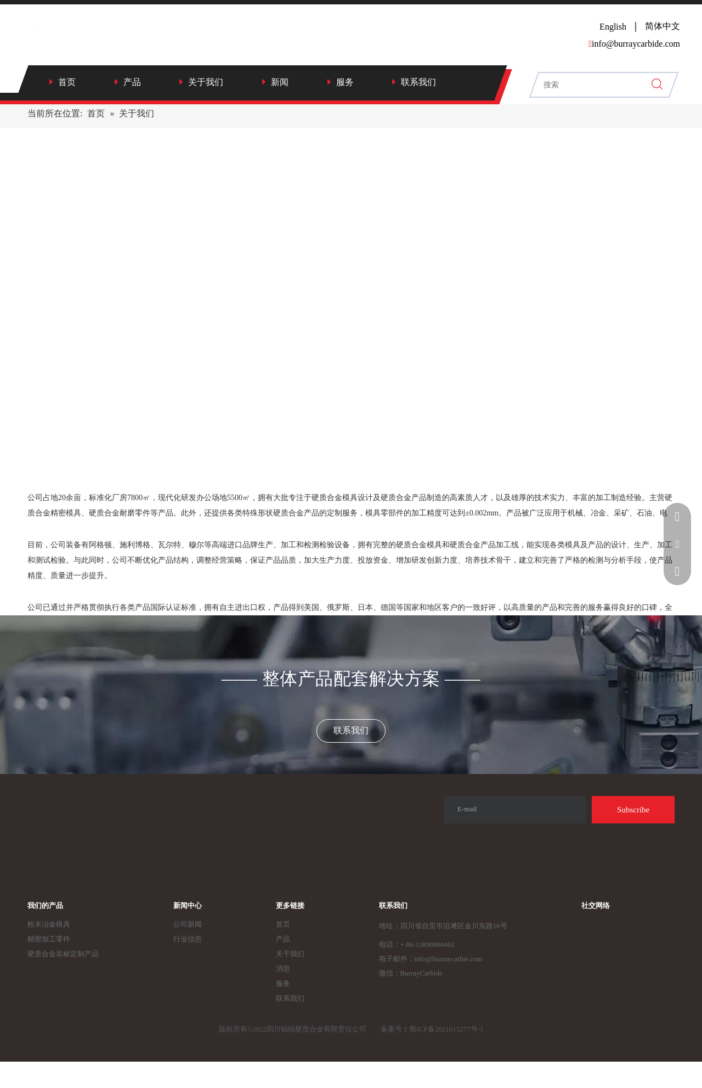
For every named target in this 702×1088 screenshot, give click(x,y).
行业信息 (187, 939)
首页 (67, 82)
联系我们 (418, 82)
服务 (345, 82)
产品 (132, 82)
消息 (283, 968)
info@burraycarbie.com (449, 959)
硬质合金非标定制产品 (63, 954)
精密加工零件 (48, 939)
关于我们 (205, 82)
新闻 (279, 82)
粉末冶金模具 (48, 924)
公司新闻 (187, 924)
